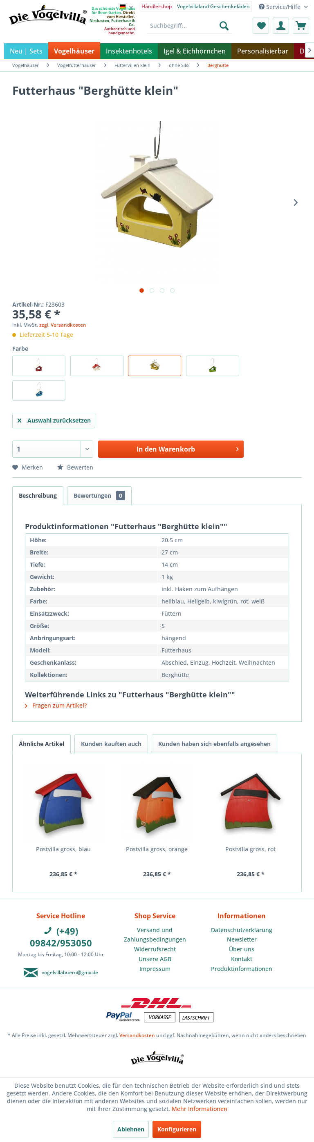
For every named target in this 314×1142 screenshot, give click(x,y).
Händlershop (156, 6)
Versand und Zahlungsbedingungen (155, 935)
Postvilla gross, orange (157, 849)
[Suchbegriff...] (189, 26)
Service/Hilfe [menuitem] (280, 7)
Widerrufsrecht (155, 949)
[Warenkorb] (301, 26)
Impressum (154, 969)
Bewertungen (99, 495)
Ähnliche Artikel (41, 744)
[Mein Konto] (281, 26)
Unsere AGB (155, 959)
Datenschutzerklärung (241, 930)
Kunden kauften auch (111, 744)
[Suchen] (224, 26)
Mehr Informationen (199, 1109)
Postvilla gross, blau (63, 849)
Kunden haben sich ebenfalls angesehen (214, 744)
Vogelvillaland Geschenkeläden (213, 6)
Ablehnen (130, 1129)
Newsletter (242, 939)
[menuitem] (157, 6)
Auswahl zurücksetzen (54, 419)
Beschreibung (38, 495)
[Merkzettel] (261, 26)
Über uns (241, 949)
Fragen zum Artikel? (56, 705)
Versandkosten (137, 1035)
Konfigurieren (176, 1129)
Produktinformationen (241, 969)
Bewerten (75, 467)
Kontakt (241, 959)
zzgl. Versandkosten (62, 324)
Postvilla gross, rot (250, 849)
